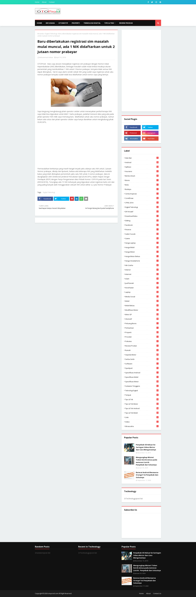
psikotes (142, 341)
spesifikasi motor (142, 381)
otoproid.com (53, 593)
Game (142, 238)
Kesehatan (142, 287)
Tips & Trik (142, 399)
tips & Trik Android (142, 408)
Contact (52, 2)
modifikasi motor (142, 310)
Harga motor (142, 252)
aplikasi (142, 167)
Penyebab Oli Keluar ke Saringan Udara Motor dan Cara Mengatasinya (146, 447)
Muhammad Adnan (46, 57)
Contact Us (157, 593)
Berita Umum (142, 176)
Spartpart (142, 368)
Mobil (142, 301)
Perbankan (142, 328)
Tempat (142, 395)
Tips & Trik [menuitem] (109, 23)
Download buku (142, 216)
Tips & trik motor (142, 404)
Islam (142, 279)
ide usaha (142, 265)
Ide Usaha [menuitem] (50, 23)
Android (142, 162)
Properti (142, 332)
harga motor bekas (142, 256)
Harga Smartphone (142, 261)
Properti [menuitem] (76, 23)
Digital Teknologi (51, 34)
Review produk (142, 346)
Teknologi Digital (142, 390)
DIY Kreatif (142, 211)
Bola (142, 185)
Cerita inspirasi (142, 194)
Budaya (142, 189)
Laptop (142, 292)
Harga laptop (142, 243)
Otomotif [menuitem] (63, 23)
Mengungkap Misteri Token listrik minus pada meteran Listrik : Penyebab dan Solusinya (146, 461)
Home (37, 2)
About (44, 2)
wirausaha (142, 426)
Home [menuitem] (39, 23)
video (142, 422)
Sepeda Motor (142, 355)
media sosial (142, 296)
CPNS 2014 (142, 203)
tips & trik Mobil (142, 413)
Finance (142, 229)
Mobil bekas (142, 305)
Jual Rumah (142, 283)
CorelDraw (142, 198)
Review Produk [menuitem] (126, 23)
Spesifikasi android (142, 372)
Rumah (142, 350)
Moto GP (142, 314)
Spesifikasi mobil (142, 377)
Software (142, 364)
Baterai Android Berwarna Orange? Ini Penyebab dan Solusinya (147, 475)
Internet (142, 274)
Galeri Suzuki (142, 234)
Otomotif (142, 319)
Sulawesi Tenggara (142, 386)
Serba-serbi (142, 359)
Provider (142, 337)
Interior (142, 270)
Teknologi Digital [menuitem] (92, 23)
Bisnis (142, 180)
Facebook (142, 225)
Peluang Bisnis (142, 323)
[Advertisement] (114, 12)
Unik (142, 417)
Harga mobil (142, 247)
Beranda (40, 34)
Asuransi (142, 171)
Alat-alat (142, 158)
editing (142, 220)
